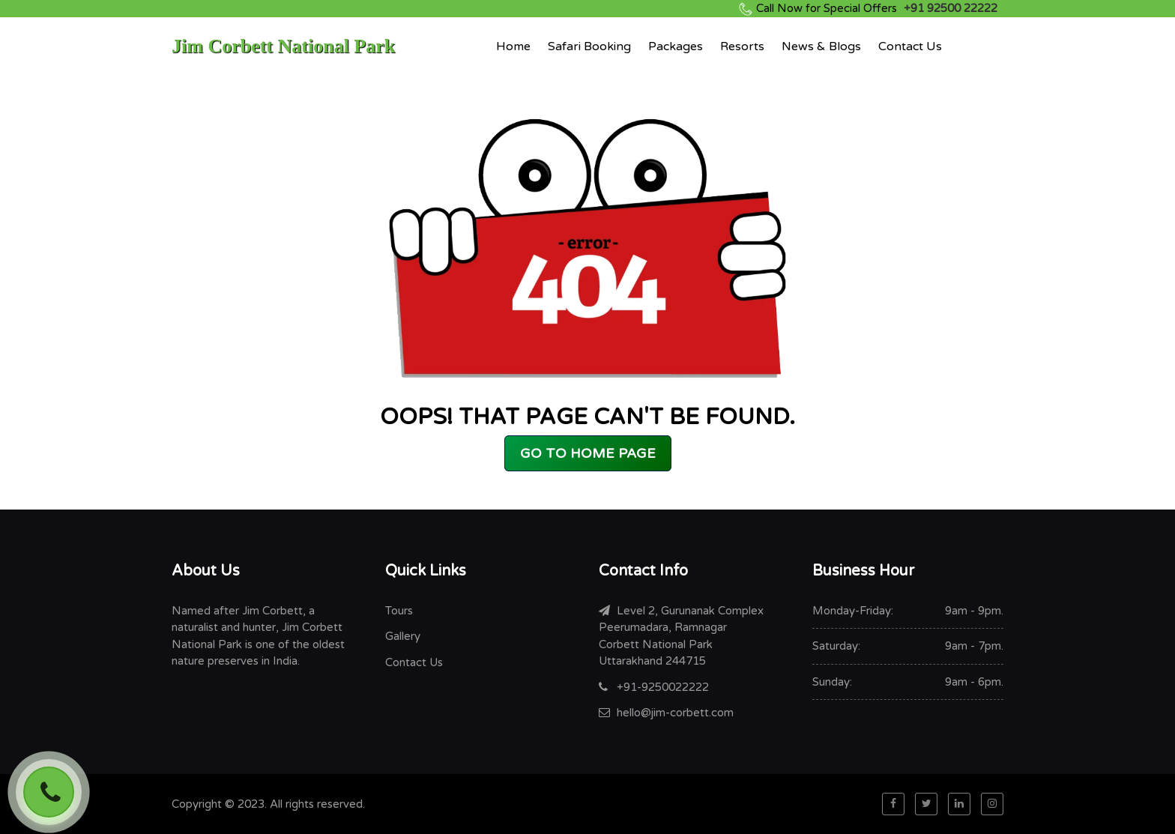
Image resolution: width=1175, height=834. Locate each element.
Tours (399, 610)
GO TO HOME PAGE (588, 453)
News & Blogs (821, 46)
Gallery (402, 636)
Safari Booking (589, 46)
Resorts (742, 46)
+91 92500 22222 (876, 8)
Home (513, 46)
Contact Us (910, 46)
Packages (675, 46)
